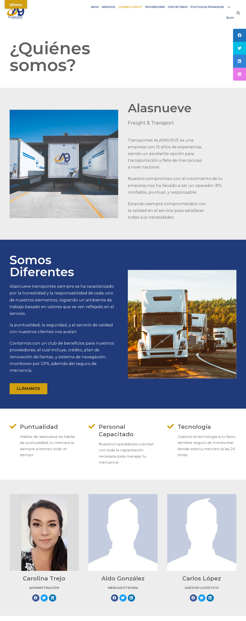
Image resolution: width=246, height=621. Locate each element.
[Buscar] (238, 13)
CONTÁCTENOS (175, 7)
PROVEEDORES (152, 7)
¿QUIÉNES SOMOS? (126, 7)
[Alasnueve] (17, 13)
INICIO (90, 7)
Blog (230, 17)
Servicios (104, 7)
